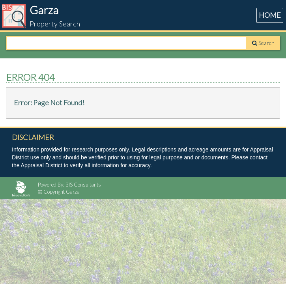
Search (263, 42)
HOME (270, 15)
